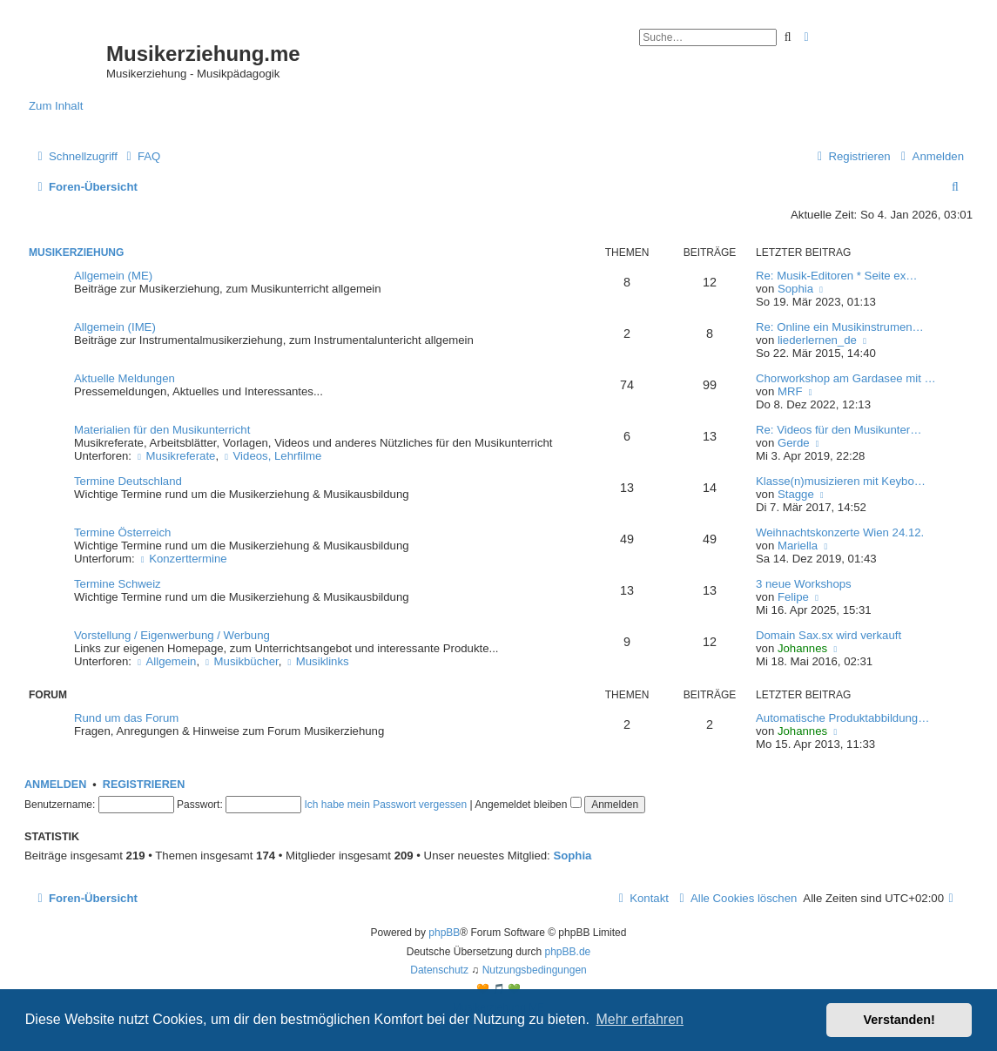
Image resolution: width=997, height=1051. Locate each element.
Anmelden (55, 784)
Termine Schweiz (117, 583)
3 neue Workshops (804, 583)
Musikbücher (241, 661)
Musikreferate (175, 455)
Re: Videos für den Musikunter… (838, 429)
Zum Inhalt (56, 105)
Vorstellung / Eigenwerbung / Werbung (172, 635)
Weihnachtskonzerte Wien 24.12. (840, 532)
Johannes (802, 648)
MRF (790, 391)
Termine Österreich (122, 532)
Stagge (796, 494)
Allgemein (166, 661)
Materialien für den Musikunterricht (162, 429)
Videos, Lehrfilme (272, 455)
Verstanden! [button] (899, 1020)
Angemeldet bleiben (528, 804)
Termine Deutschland (128, 481)
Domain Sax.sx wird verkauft (828, 635)
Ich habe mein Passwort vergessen (385, 804)
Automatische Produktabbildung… (842, 717)
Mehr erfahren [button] (640, 1019)
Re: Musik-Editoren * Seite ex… (836, 275)
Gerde (794, 442)
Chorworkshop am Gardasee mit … (846, 378)
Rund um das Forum (126, 717)
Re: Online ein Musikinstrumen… (840, 326)
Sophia (795, 288)
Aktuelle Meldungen (124, 378)
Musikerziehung (76, 252)
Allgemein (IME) (115, 326)
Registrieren (144, 784)
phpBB (444, 932)
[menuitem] (141, 156)
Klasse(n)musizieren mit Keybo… (841, 481)
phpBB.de (568, 952)
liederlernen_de (817, 340)
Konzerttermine (182, 558)
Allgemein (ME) (113, 275)
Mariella (798, 545)
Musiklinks (317, 661)
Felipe (793, 596)
